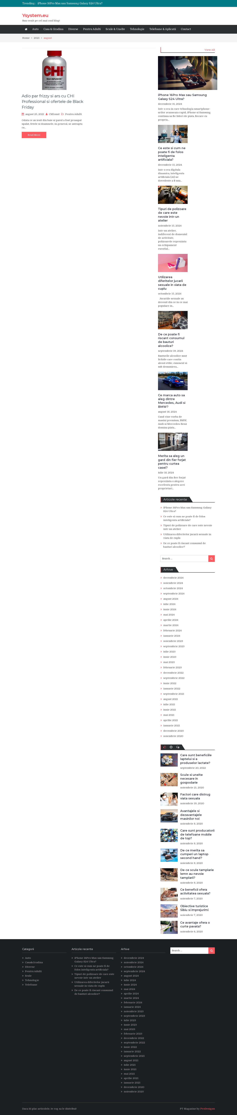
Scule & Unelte (115, 29)
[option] (88, 3)
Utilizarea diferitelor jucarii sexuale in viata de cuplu (172, 283)
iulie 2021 (169, 704)
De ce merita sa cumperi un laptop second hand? (194, 854)
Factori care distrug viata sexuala (195, 796)
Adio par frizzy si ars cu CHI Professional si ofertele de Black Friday (52, 101)
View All (210, 49)
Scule (28, 975)
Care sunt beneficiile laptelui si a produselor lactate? (196, 759)
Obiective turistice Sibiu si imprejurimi (194, 908)
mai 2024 (169, 614)
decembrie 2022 (173, 672)
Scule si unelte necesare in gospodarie (191, 778)
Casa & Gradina (53, 29)
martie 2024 (170, 625)
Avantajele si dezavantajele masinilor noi (191, 815)
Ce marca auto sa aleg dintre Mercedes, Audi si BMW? (171, 401)
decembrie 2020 (173, 730)
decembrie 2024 (173, 577)
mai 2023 (169, 662)
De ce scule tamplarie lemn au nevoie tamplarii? (197, 874)
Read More (34, 135)
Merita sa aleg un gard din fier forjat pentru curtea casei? (172, 461)
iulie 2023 (169, 651)
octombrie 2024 (173, 588)
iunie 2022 (169, 683)
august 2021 (170, 699)
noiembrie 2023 (173, 641)
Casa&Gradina (34, 962)
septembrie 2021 (173, 693)
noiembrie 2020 (173, 736)
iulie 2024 (169, 604)
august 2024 (170, 598)
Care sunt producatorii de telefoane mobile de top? (197, 834)
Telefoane (31, 984)
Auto (35, 29)
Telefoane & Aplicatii (162, 29)
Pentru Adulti (92, 29)
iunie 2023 (169, 656)
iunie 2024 (169, 609)
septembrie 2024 (173, 593)
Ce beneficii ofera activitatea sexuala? (195, 891)
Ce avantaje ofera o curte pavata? (195, 924)
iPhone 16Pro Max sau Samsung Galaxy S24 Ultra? (70, 3)
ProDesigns (207, 1108)
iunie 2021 (169, 709)
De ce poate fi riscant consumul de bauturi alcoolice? (171, 340)
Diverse (73, 29)
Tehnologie (137, 29)
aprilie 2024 (170, 619)
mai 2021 (168, 714)
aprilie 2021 (170, 720)
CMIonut (54, 114)
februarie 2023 (172, 667)
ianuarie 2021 (171, 725)
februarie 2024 (172, 630)
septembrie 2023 (173, 646)
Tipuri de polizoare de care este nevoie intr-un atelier (172, 214)
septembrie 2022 (173, 678)
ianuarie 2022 (171, 688)
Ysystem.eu (35, 15)
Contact (186, 29)
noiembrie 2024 (173, 583)
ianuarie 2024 (171, 635)
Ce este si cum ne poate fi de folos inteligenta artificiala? (171, 154)
